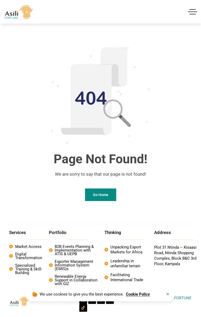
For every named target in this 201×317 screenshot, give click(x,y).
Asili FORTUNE (178, 298)
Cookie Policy (138, 294)
